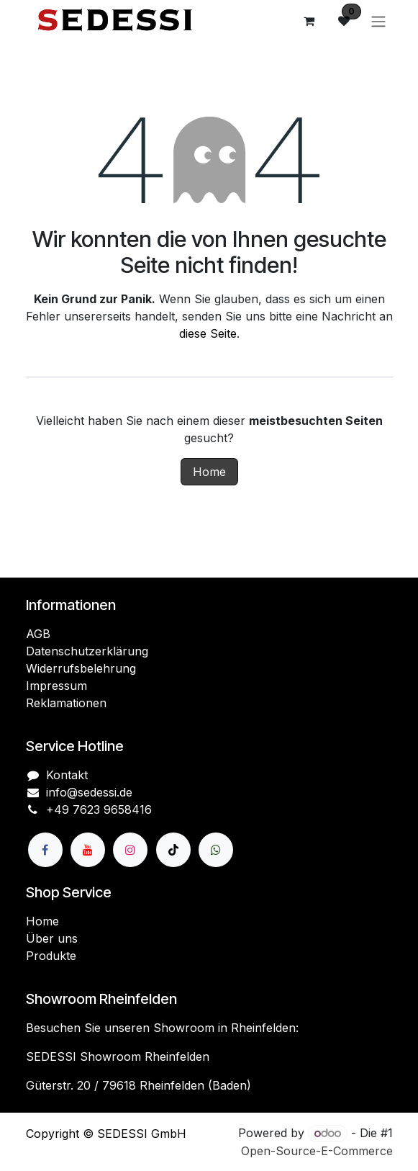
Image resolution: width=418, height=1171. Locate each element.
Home (209, 472)
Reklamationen (66, 703)
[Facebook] (45, 850)
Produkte (51, 955)
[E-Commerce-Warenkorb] (309, 20)
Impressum (56, 685)
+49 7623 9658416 (99, 809)
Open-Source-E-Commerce (317, 1151)
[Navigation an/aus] (378, 21)
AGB (38, 634)
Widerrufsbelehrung (81, 668)
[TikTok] (173, 850)
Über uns (52, 938)
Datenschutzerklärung (87, 651)
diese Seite (208, 333)
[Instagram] (130, 850)
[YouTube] (88, 850)
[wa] (216, 850)
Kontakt (67, 775)
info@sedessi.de (89, 792)
